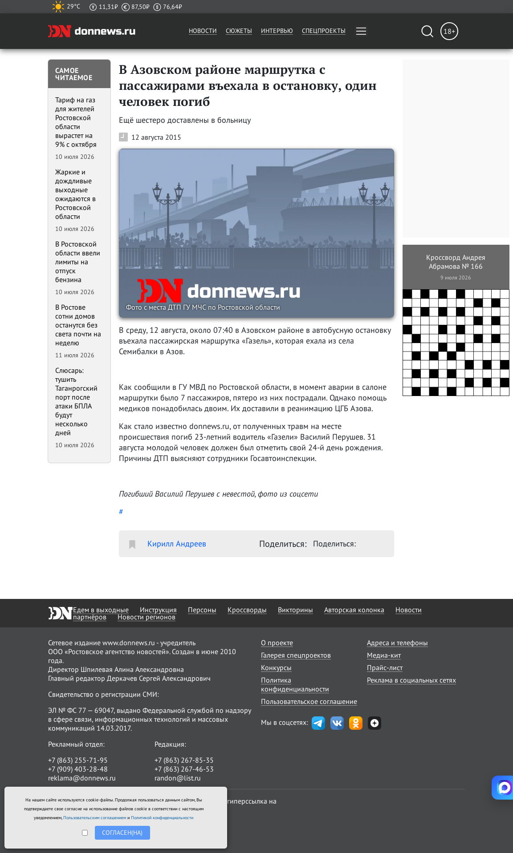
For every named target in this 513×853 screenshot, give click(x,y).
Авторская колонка (354, 609)
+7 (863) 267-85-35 (184, 760)
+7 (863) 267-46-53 (184, 768)
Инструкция (158, 609)
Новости (203, 31)
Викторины (295, 609)
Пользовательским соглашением (94, 818)
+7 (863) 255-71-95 (78, 760)
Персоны (202, 609)
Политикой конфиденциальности (162, 818)
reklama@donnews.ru (82, 777)
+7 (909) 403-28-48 (78, 768)
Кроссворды (247, 609)
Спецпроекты (324, 31)
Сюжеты (239, 31)
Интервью (277, 31)
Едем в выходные (101, 609)
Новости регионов (146, 616)
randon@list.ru (178, 777)
